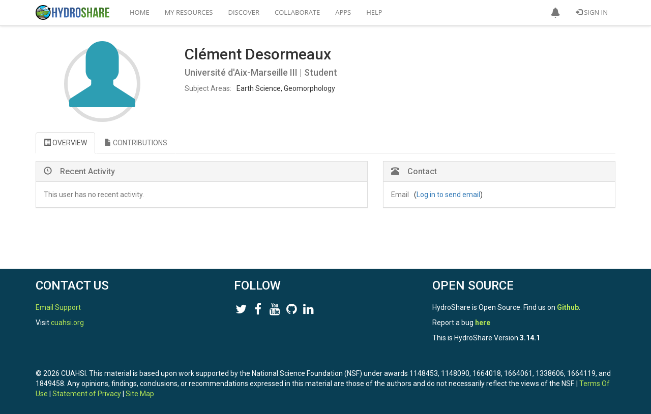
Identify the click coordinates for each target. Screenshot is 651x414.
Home (140, 12)
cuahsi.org (67, 323)
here (482, 323)
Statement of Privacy (86, 394)
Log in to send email (448, 194)
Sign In (592, 12)
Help (374, 12)
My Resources (189, 12)
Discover (244, 12)
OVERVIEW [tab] (65, 143)
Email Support (58, 307)
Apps (343, 12)
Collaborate (297, 12)
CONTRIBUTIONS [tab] (135, 143)
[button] (555, 12)
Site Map (140, 394)
